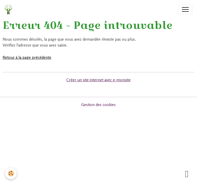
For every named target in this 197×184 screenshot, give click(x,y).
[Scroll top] (186, 173)
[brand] (10, 9)
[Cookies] (11, 173)
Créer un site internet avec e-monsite (98, 79)
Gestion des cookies (98, 104)
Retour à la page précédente (27, 57)
